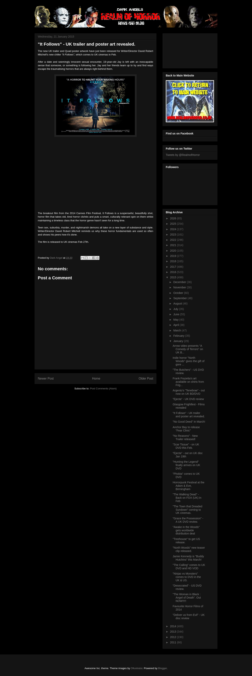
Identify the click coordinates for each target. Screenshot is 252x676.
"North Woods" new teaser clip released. (189, 549)
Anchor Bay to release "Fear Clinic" (186, 429)
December (180, 282)
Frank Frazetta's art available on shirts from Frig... (188, 382)
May (176, 319)
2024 (173, 229)
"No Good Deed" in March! (189, 421)
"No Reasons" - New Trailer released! (185, 437)
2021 (173, 245)
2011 (173, 642)
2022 (173, 239)
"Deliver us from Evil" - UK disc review (189, 616)
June (176, 314)
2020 (173, 250)
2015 (173, 277)
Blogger (162, 668)
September (180, 298)
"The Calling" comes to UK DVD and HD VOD (189, 566)
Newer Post (46, 378)
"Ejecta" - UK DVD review (188, 399)
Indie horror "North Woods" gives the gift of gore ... (188, 361)
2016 (173, 272)
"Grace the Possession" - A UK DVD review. (188, 520)
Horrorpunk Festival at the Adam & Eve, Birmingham (188, 486)
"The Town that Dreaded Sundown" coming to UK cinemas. (187, 510)
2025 (173, 223)
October (178, 292)
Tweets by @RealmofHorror (183, 154)
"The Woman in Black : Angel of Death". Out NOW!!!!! (187, 597)
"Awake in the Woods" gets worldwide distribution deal (186, 530)
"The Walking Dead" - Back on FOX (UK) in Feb (187, 498)
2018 (173, 261)
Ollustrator (136, 668)
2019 (173, 256)
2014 (173, 626)
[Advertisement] (183, 49)
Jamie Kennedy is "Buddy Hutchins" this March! (188, 558)
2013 (173, 631)
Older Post (146, 378)
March (177, 330)
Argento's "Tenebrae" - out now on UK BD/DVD (189, 392)
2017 (173, 266)
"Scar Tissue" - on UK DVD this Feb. (186, 446)
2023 (173, 234)
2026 (173, 218)
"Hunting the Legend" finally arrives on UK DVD (186, 465)
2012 (173, 637)
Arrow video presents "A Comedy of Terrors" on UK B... (188, 349)
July (176, 309)
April (176, 325)
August (178, 303)
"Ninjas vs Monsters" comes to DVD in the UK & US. (187, 577)
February (179, 335)
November (180, 287)
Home (96, 378)
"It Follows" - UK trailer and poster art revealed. (189, 414)
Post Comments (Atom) (103, 388)
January (178, 341)
